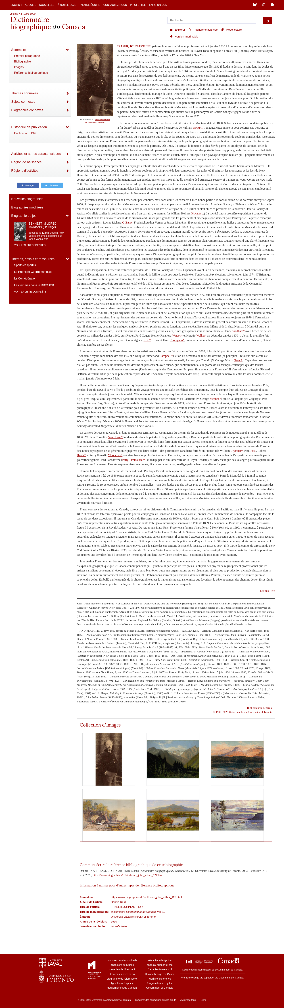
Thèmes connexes (24, 93)
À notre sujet (68, 4)
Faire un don (158, 4)
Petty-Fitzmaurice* (133, 460)
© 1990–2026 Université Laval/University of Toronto (242, 711)
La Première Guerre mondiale (33, 271)
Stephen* (215, 398)
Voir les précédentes (30, 245)
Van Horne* (115, 437)
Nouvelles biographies (27, 199)
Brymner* (237, 450)
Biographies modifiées (27, 207)
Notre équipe (90, 4)
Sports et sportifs (25, 265)
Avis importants (188, 1000)
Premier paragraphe (27, 55)
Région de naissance (26, 162)
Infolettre (138, 4)
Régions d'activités (24, 170)
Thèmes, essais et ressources (33, 259)
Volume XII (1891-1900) (23, 13)
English (16, 4)
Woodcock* (115, 455)
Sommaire (18, 50)
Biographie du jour (24, 216)
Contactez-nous (115, 4)
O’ (127, 222)
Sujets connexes (23, 101)
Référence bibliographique (31, 72)
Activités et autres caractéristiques (36, 154)
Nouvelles (46, 4)
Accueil (30, 4)
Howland (197, 213)
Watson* (177, 335)
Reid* (147, 340)
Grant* (238, 360)
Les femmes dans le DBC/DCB (34, 285)
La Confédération (25, 278)
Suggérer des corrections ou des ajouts (155, 1000)
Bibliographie (22, 61)
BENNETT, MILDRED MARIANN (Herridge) (43, 225)
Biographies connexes (27, 110)
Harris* (81, 455)
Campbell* (166, 356)
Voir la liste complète (30, 291)
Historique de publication (29, 127)
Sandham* (238, 331)
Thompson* (177, 340)
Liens (203, 1000)
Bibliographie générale (259, 707)
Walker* (201, 335)
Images (19, 67)
